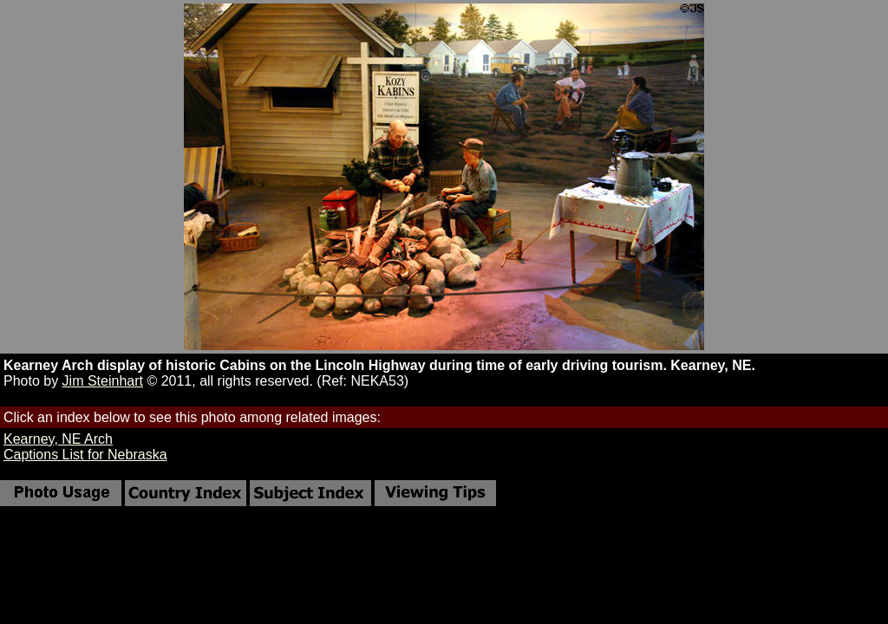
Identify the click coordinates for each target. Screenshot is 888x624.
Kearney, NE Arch (58, 439)
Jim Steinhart (102, 381)
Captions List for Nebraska (85, 454)
